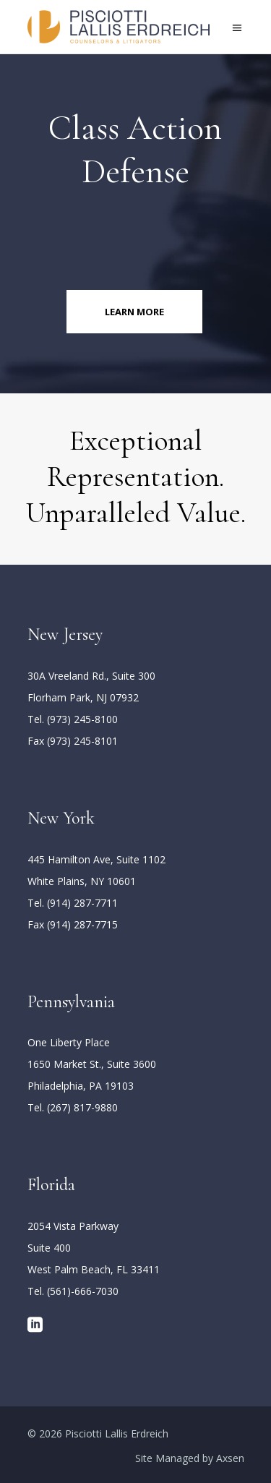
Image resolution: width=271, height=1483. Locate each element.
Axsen (230, 1458)
